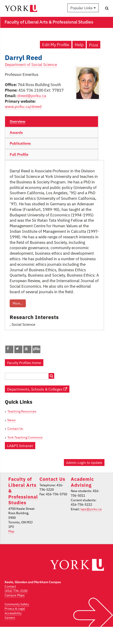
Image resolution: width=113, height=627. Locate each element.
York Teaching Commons (25, 437)
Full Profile (19, 154)
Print (93, 45)
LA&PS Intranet (20, 445)
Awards (16, 132)
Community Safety (17, 604)
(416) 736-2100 (16, 591)
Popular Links (83, 8)
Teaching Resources (21, 411)
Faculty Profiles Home (24, 362)
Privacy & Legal (15, 609)
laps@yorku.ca (90, 509)
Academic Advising (82, 482)
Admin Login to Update (84, 462)
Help (79, 44)
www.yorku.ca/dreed (23, 106)
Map (11, 531)
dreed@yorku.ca (31, 95)
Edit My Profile (55, 44)
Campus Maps (15, 595)
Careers (10, 618)
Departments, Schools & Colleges (37, 389)
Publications (20, 143)
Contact (10, 586)
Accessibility (13, 613)
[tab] (51, 121)
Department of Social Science (31, 64)
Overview (17, 121)
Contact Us (15, 429)
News (11, 420)
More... (18, 303)
